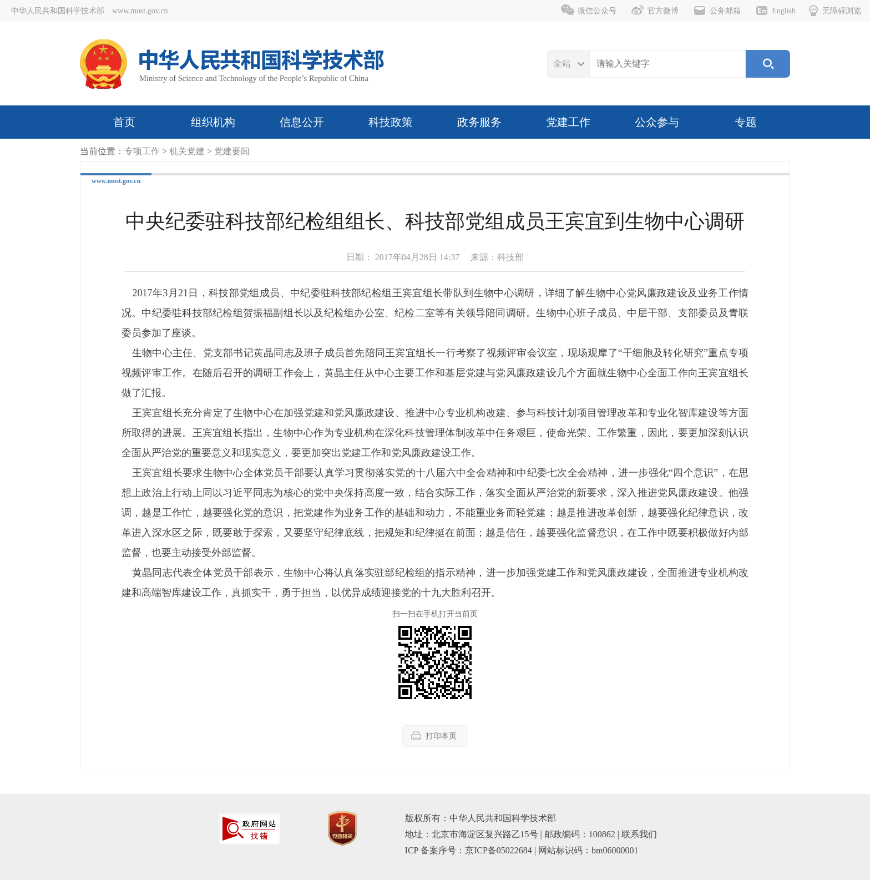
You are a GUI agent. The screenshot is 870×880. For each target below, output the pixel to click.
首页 (124, 122)
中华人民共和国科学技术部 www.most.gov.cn (89, 11)
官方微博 (655, 10)
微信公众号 (588, 10)
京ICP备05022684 (498, 850)
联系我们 (639, 834)
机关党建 (187, 151)
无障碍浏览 (835, 10)
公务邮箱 (717, 10)
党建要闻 (232, 151)
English (775, 10)
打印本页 (434, 736)
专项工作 (142, 151)
